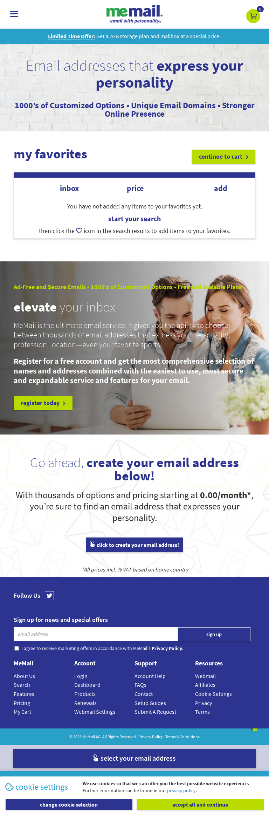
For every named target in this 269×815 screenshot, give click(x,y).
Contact (143, 693)
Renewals (85, 702)
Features (24, 693)
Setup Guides (150, 702)
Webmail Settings (94, 711)
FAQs (140, 684)
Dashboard (87, 684)
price (135, 188)
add (220, 188)
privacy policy (181, 790)
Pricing (22, 702)
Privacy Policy (150, 736)
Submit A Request (155, 711)
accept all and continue (200, 804)
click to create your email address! (134, 544)
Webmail (205, 675)
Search (22, 684)
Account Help (150, 675)
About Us (24, 675)
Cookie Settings (213, 693)
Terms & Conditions (182, 736)
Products (85, 693)
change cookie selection (69, 804)
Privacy (203, 702)
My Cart (22, 711)
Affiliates (205, 684)
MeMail (88, 736)
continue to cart (223, 156)
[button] (253, 16)
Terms (202, 711)
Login (81, 675)
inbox (69, 188)
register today (43, 403)
